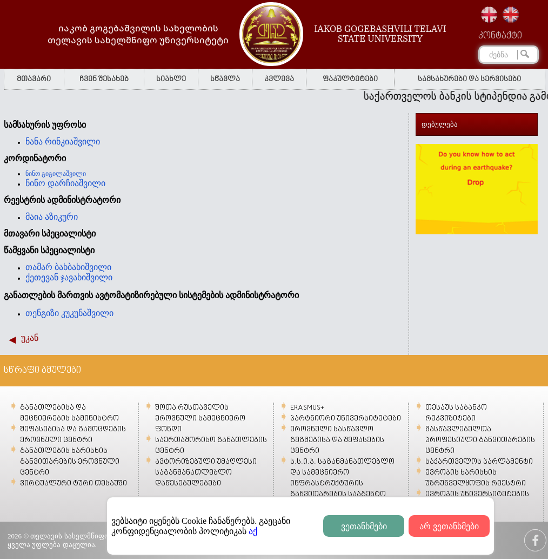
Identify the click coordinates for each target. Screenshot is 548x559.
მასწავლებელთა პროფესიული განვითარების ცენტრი (480, 440)
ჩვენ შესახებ (104, 79)
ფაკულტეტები (350, 79)
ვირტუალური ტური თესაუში (73, 483)
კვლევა (279, 79)
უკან (29, 338)
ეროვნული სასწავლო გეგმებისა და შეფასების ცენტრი (337, 440)
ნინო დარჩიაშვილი (65, 183)
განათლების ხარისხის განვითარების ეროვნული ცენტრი (69, 461)
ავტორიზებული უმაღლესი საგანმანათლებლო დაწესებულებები (206, 472)
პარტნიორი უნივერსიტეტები (345, 418)
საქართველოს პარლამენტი (479, 461)
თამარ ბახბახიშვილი (68, 267)
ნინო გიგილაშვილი (55, 173)
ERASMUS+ (307, 407)
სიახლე (171, 79)
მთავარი (34, 79)
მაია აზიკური (51, 216)
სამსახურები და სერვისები (469, 79)
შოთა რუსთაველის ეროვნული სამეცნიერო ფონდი (200, 418)
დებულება (440, 124)
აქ (253, 531)
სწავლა (225, 79)
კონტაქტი (500, 36)
